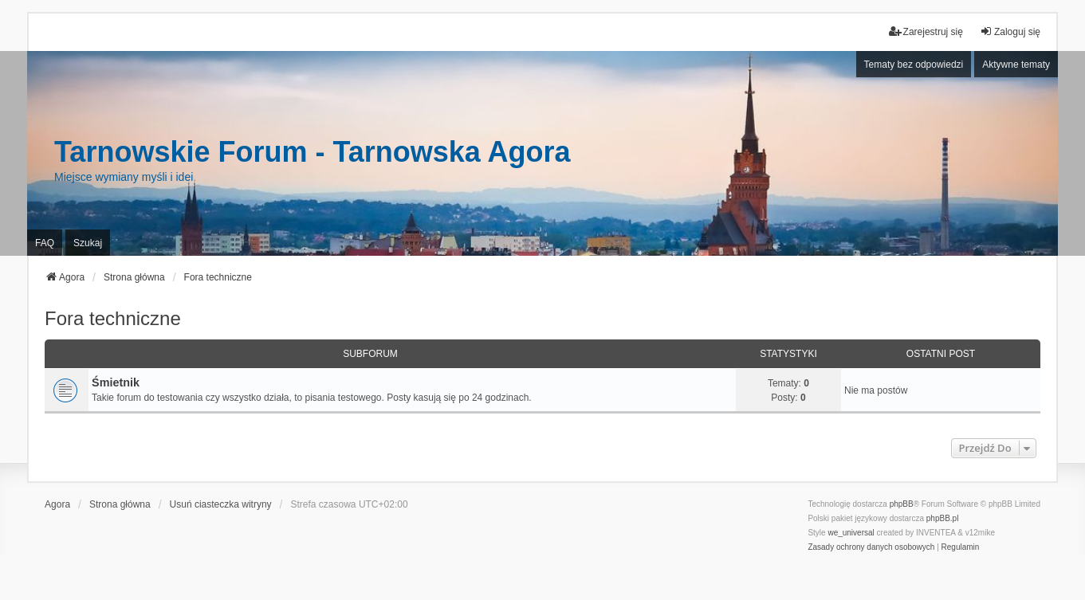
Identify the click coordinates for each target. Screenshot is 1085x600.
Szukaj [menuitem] (87, 243)
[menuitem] (871, 547)
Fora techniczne (113, 318)
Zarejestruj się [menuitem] (926, 31)
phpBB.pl (942, 518)
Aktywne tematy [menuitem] (1016, 64)
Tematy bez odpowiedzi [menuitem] (914, 64)
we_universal (851, 532)
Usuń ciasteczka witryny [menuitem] (221, 504)
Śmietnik (116, 382)
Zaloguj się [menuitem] (1010, 31)
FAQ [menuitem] (44, 243)
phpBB (902, 504)
